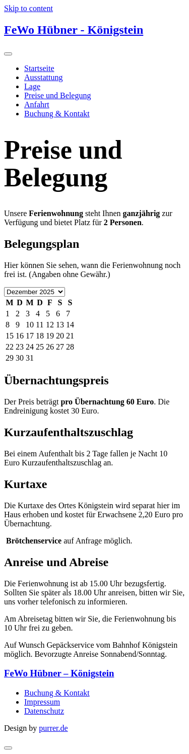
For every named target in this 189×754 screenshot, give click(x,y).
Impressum (42, 702)
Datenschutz (44, 711)
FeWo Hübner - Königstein (73, 29)
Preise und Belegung (57, 95)
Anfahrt (36, 104)
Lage (32, 86)
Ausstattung (43, 77)
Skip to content (28, 8)
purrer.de (53, 728)
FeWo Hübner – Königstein (59, 673)
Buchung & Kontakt (57, 113)
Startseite (39, 68)
